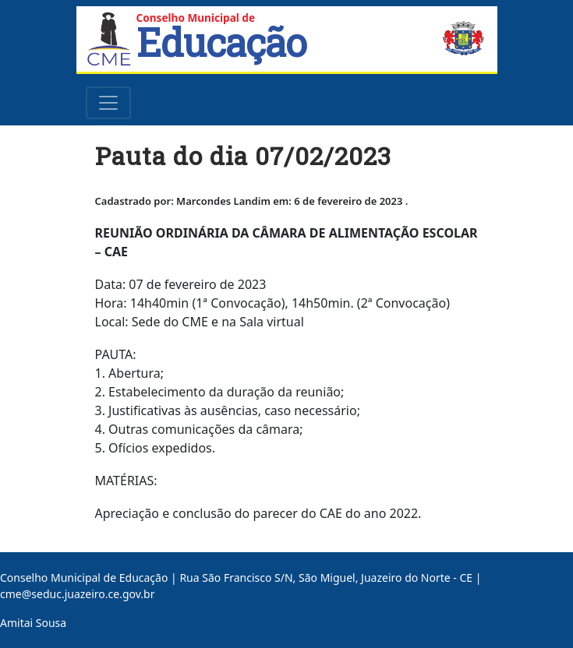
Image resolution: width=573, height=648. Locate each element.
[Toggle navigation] (108, 102)
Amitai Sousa (33, 622)
